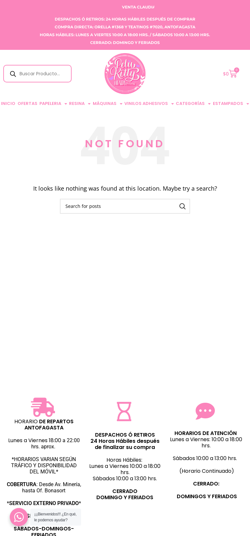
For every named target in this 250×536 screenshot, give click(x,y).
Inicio (8, 103)
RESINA (79, 103)
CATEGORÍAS (193, 103)
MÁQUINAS (107, 103)
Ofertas (27, 103)
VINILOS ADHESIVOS (149, 103)
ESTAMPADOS (231, 103)
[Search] (125, 206)
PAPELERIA (53, 103)
